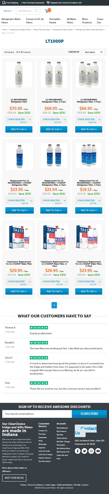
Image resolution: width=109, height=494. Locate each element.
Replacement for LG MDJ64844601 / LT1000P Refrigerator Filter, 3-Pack (89, 183)
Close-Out (100, 21)
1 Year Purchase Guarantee (32, 3)
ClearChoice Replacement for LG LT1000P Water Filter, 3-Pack (89, 264)
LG (3, 33)
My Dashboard (62, 428)
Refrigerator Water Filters (11, 21)
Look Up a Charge (45, 455)
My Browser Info (63, 452)
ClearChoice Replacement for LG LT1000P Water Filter (19, 263)
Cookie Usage (49, 485)
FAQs (40, 441)
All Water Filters (71, 21)
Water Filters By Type (42, 30)
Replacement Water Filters (20, 30)
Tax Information (44, 461)
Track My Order (61, 8)
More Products (87, 21)
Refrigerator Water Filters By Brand (89, 30)
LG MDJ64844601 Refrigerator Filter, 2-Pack (54, 101)
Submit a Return (44, 458)
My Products (61, 431)
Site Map (77, 485)
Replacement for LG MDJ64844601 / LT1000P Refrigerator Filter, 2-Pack (54, 183)
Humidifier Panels (54, 21)
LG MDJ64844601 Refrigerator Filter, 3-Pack (89, 101)
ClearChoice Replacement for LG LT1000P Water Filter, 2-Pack (54, 264)
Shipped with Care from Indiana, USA (66, 3)
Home (4, 30)
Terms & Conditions (35, 485)
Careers (85, 485)
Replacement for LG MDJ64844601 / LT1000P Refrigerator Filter (19, 183)
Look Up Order (44, 451)
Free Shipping (12, 3)
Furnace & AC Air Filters (35, 21)
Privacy (23, 485)
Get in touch (101, 9)
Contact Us (42, 431)
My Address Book (63, 448)
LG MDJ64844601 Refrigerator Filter (19, 101)
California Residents (64, 485)
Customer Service (81, 8)
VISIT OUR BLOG (14, 478)
